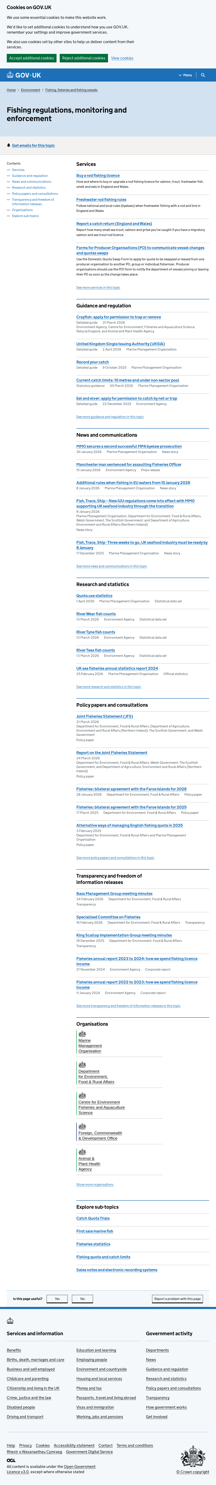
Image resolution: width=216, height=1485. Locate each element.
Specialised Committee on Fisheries (108, 917)
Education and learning (96, 1350)
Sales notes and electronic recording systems (116, 1269)
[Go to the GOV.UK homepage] (24, 75)
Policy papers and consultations (35, 194)
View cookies (122, 58)
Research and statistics (29, 187)
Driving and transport (25, 1416)
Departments (157, 1350)
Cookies (43, 1445)
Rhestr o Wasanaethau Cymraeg (34, 1451)
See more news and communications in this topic (111, 566)
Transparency (158, 1397)
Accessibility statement (74, 1445)
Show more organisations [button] (94, 1184)
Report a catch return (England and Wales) (114, 223)
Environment (30, 90)
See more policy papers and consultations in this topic (115, 858)
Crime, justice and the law (29, 1397)
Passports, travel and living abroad (106, 1397)
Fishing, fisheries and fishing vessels (71, 90)
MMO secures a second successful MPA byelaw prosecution (129, 446)
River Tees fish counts (95, 650)
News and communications (31, 182)
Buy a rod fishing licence (98, 175)
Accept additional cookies (31, 58)
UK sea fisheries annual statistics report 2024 (117, 668)
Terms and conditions (135, 1445)
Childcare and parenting (28, 1378)
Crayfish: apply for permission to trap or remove (118, 317)
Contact (106, 1445)
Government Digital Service (89, 1451)
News (151, 1359)
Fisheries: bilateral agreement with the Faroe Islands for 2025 (131, 807)
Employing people (91, 1359)
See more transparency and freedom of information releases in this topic (128, 1006)
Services (18, 170)
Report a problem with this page (177, 1299)
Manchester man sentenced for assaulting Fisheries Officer (128, 464)
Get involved (156, 1416)
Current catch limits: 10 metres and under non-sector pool (127, 380)
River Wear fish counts (96, 613)
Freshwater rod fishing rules (101, 199)
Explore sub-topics (25, 216)
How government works (166, 1407)
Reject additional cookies (83, 58)
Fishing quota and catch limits (103, 1257)
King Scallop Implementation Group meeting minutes (124, 935)
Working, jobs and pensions (99, 1416)
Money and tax (89, 1388)
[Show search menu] (202, 75)
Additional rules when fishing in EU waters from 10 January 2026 (133, 482)
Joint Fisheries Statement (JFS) (104, 716)
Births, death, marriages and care (35, 1359)
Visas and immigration (95, 1407)
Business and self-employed (31, 1369)
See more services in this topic (98, 287)
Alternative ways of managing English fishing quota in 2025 (129, 825)
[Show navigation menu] (185, 75)
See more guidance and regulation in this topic (110, 417)
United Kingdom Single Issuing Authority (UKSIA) (120, 343)
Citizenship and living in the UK (33, 1388)
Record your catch (92, 362)
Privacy (25, 1445)
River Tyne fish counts (95, 632)
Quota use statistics (94, 595)
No (86, 1299)
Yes (61, 1299)
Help (11, 1445)
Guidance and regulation (30, 176)
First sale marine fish (94, 1231)
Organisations (22, 210)
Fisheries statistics (93, 1244)
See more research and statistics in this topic (108, 687)
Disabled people (21, 1407)
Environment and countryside (101, 1369)
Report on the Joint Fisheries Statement (111, 752)
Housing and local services (99, 1378)
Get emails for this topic (33, 145)
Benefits (14, 1350)
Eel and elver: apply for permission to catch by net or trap (126, 398)
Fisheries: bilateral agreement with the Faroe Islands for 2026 (131, 789)
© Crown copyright (192, 1471)
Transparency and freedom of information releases (33, 202)
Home (11, 90)
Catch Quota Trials (93, 1218)
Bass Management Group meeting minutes (114, 893)
